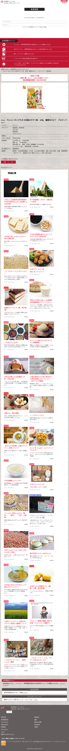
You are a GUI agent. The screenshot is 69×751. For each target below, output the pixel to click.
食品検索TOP (4, 719)
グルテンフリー (17, 133)
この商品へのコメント (44, 116)
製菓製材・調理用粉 (18, 127)
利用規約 (3, 727)
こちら (35, 78)
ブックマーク (35, 116)
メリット (62, 683)
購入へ (25, 116)
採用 (35, 719)
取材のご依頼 (37, 722)
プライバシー (4, 729)
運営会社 (36, 717)
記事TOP (3, 717)
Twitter (36, 727)
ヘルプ (3, 732)
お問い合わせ (4, 724)
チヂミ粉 (15, 129)
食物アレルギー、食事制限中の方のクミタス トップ (15, 69)
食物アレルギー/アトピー (7, 734)
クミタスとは (4, 722)
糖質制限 (15, 131)
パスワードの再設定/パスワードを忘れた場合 (34, 27)
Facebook (37, 724)
